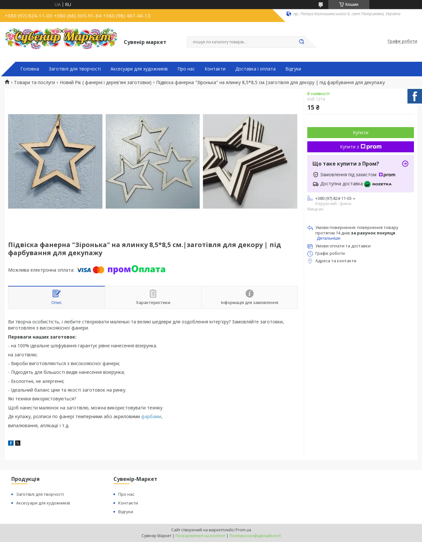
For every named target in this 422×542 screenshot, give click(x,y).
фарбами (151, 416)
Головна (29, 69)
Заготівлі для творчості (75, 69)
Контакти (215, 69)
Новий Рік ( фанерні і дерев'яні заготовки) (106, 82)
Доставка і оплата (255, 69)
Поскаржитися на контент (200, 535)
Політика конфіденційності (255, 535)
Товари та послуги (34, 82)
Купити (360, 132)
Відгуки (293, 69)
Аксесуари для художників (139, 69)
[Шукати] (301, 42)
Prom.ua (243, 530)
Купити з (361, 147)
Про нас (186, 69)
